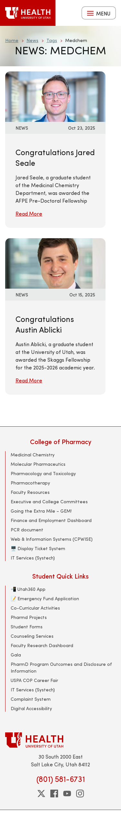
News (32, 40)
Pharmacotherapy (30, 483)
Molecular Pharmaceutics (38, 464)
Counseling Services (32, 636)
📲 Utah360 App (28, 589)
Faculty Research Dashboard (42, 645)
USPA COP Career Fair (34, 680)
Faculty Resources (30, 492)
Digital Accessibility (31, 708)
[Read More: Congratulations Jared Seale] (55, 95)
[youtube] (67, 793)
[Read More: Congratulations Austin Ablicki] (55, 262)
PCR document (27, 530)
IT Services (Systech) (33, 558)
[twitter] (41, 793)
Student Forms (27, 626)
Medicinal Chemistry (33, 455)
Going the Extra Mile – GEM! (41, 511)
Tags (51, 40)
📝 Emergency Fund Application (45, 598)
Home (11, 40)
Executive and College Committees (49, 501)
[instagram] (80, 793)
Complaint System (31, 699)
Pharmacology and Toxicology (43, 473)
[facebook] (54, 793)
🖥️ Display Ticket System (38, 548)
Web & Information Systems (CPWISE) (52, 539)
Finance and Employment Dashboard (51, 520)
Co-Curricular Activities (35, 608)
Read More (28, 213)
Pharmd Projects (29, 617)
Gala (16, 655)
